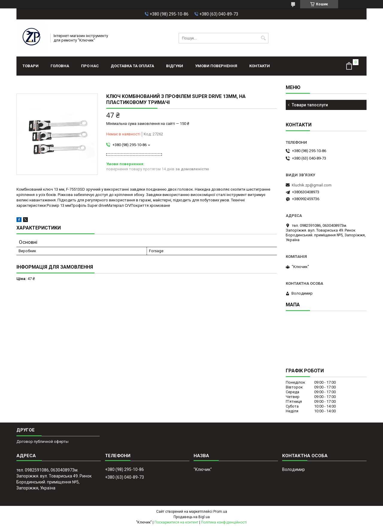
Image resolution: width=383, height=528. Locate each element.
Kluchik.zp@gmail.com (312, 185)
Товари (30, 66)
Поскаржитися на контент (176, 522)
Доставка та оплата (132, 66)
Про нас (90, 66)
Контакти (259, 66)
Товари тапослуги (310, 104)
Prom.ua (220, 511)
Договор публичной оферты (42, 441)
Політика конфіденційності (224, 522)
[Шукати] (263, 38)
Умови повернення (216, 66)
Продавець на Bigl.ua (192, 517)
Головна (60, 66)
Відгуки (174, 66)
